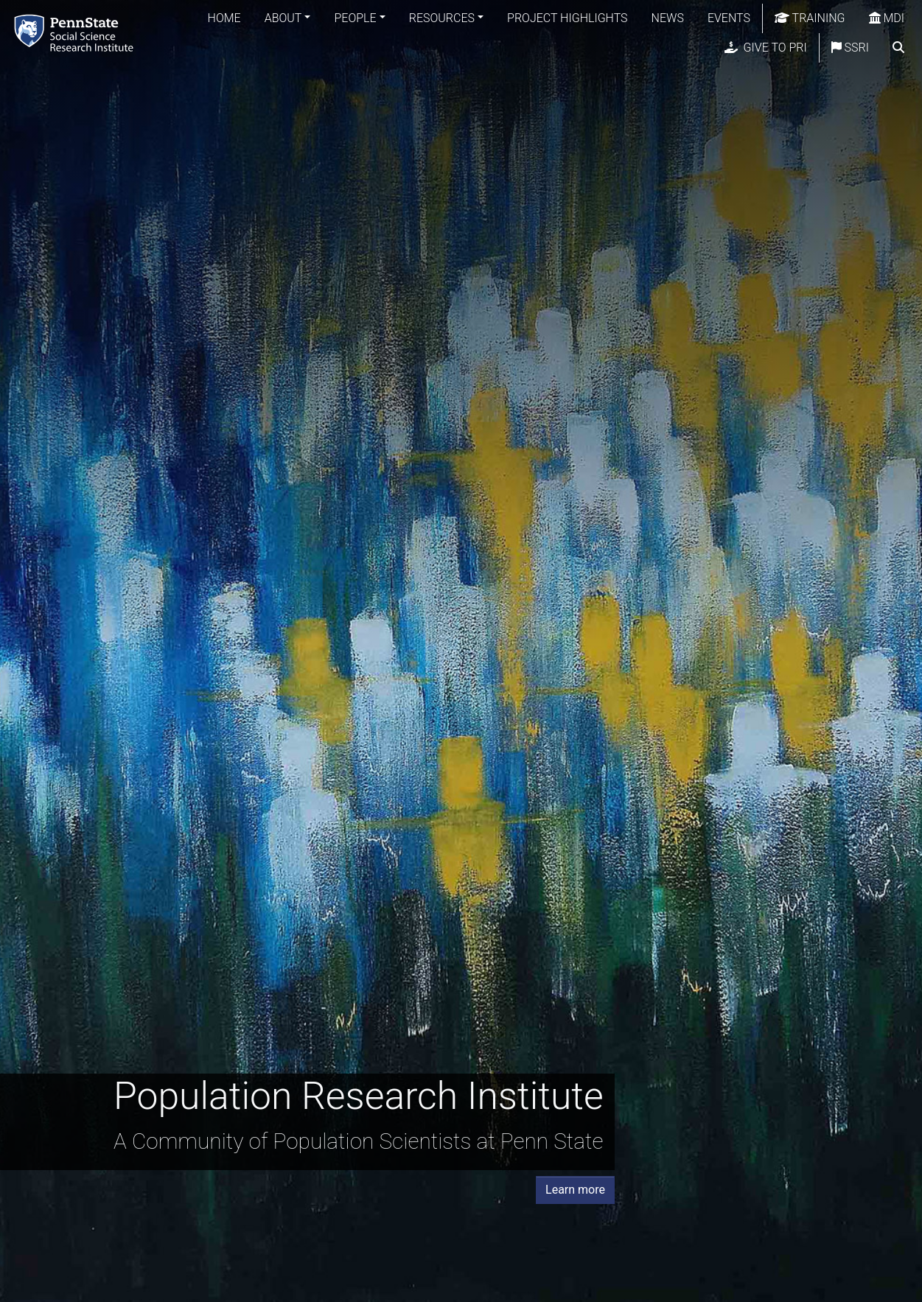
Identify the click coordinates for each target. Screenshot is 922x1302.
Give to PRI (765, 48)
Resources (442, 18)
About (283, 18)
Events (729, 18)
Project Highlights (567, 18)
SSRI (850, 48)
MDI (886, 18)
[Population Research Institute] (76, 33)
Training (810, 18)
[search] (898, 48)
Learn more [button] (575, 1190)
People (355, 18)
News (668, 18)
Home (224, 18)
